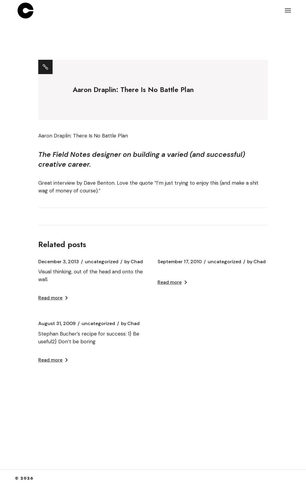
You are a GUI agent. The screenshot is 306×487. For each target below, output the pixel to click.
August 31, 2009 (57, 324)
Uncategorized (101, 262)
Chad (133, 262)
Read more (53, 298)
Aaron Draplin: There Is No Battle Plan (83, 135)
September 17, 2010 (179, 262)
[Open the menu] (288, 10)
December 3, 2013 (58, 262)
